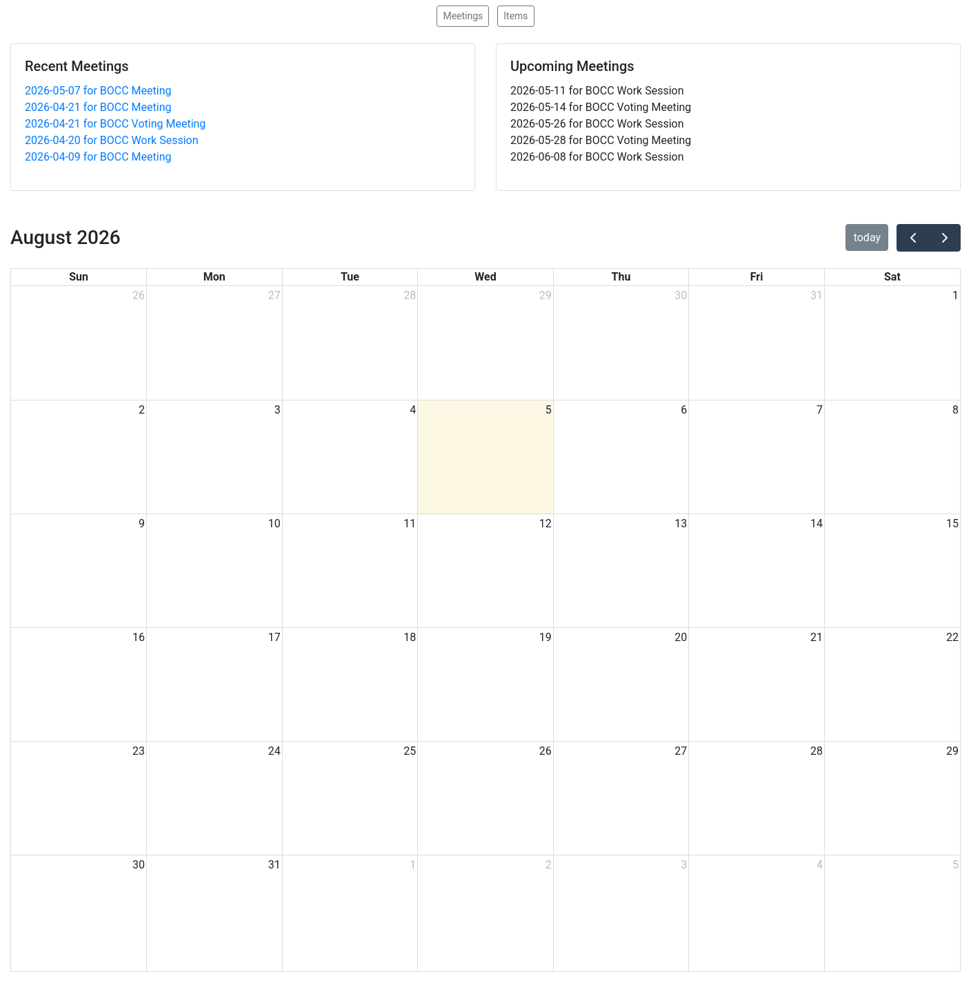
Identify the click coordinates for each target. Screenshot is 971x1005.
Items (515, 15)
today (867, 237)
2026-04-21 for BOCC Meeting (98, 107)
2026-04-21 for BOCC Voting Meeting (115, 123)
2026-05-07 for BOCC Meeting (98, 90)
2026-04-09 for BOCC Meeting (98, 156)
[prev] (913, 238)
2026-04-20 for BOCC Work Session (112, 140)
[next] (944, 238)
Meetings (463, 15)
